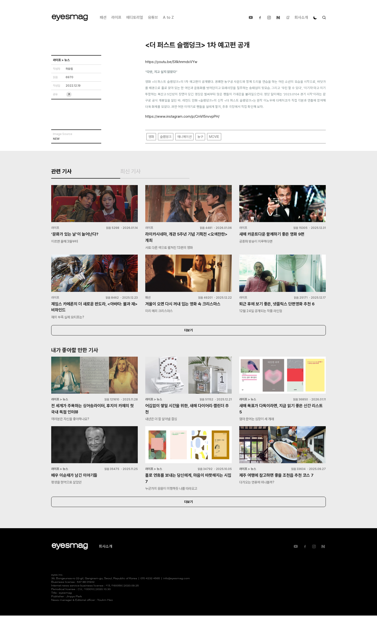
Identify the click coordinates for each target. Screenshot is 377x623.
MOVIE (214, 137)
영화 (151, 137)
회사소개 (301, 17)
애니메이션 (184, 137)
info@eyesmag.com (176, 586)
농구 (200, 137)
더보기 (188, 336)
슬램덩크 (165, 137)
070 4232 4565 (150, 586)
